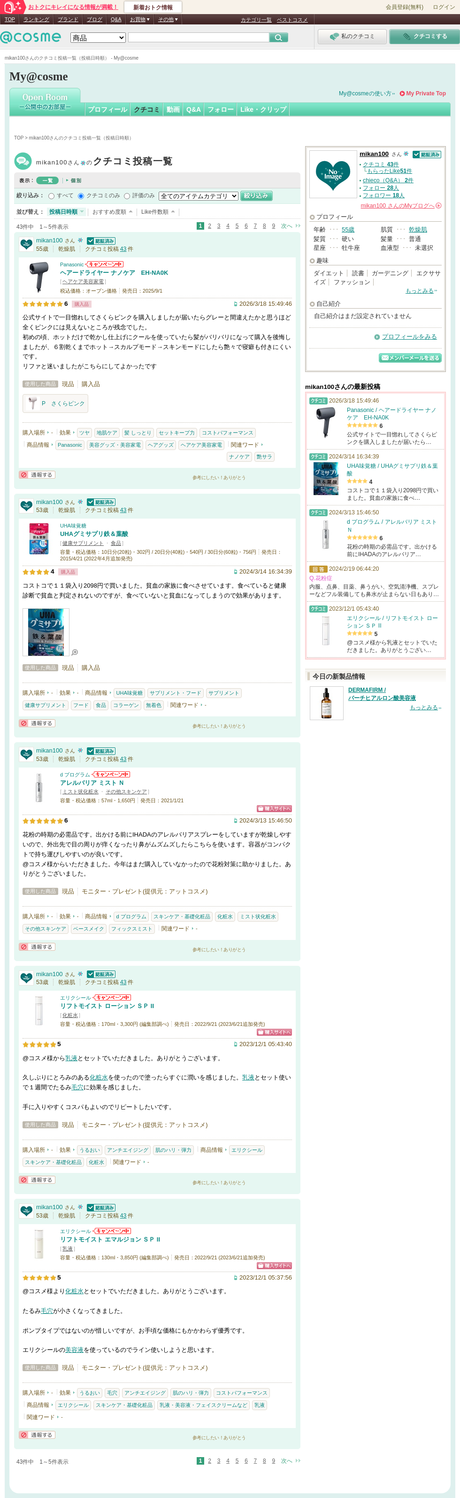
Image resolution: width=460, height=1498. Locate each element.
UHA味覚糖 (73, 525)
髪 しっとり (138, 432)
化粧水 (225, 916)
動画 (173, 109)
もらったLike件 (389, 171)
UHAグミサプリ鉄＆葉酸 (94, 533)
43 (123, 249)
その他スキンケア (126, 791)
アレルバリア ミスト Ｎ (92, 782)
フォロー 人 (381, 188)
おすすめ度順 (109, 212)
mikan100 (104, 162)
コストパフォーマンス (227, 432)
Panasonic (72, 264)
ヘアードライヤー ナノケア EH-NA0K (114, 272)
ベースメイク (88, 928)
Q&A (116, 19)
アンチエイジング (127, 1150)
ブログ (94, 19)
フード (81, 705)
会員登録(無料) (404, 7)
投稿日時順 (63, 212)
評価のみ (143, 195)
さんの (401, 205)
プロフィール (107, 109)
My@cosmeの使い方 (365, 93)
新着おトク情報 (153, 7)
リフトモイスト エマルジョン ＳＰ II (110, 1239)
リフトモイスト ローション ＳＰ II (107, 1005)
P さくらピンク (55, 403)
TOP (10, 19)
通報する (37, 475)
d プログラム (75, 774)
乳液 (71, 1058)
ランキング (36, 19)
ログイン (444, 7)
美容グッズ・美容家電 (115, 445)
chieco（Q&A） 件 (388, 180)
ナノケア (239, 456)
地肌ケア (107, 432)
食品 (116, 543)
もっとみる (420, 290)
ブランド (68, 19)
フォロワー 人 (384, 195)
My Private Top (426, 93)
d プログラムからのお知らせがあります (110, 774)
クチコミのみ (103, 195)
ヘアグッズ (161, 445)
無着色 (153, 705)
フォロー (220, 109)
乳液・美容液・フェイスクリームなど (203, 1405)
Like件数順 (155, 212)
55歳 (348, 229)
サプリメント (223, 693)
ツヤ (84, 432)
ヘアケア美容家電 (83, 281)
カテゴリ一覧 (256, 20)
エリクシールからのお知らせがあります (111, 997)
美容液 (74, 1349)
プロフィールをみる (409, 336)
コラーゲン (126, 705)
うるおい (89, 1150)
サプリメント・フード (175, 693)
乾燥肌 (418, 229)
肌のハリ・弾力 (173, 1150)
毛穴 (77, 1087)
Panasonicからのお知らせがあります (104, 264)
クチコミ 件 (381, 164)
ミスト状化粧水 (80, 791)
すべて (65, 195)
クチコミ (147, 109)
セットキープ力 (177, 432)
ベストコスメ (292, 20)
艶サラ (264, 456)
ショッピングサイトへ (274, 808)
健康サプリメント (83, 543)
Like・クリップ (263, 109)
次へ (286, 226)
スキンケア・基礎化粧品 (181, 916)
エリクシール (75, 998)
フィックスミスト (132, 928)
